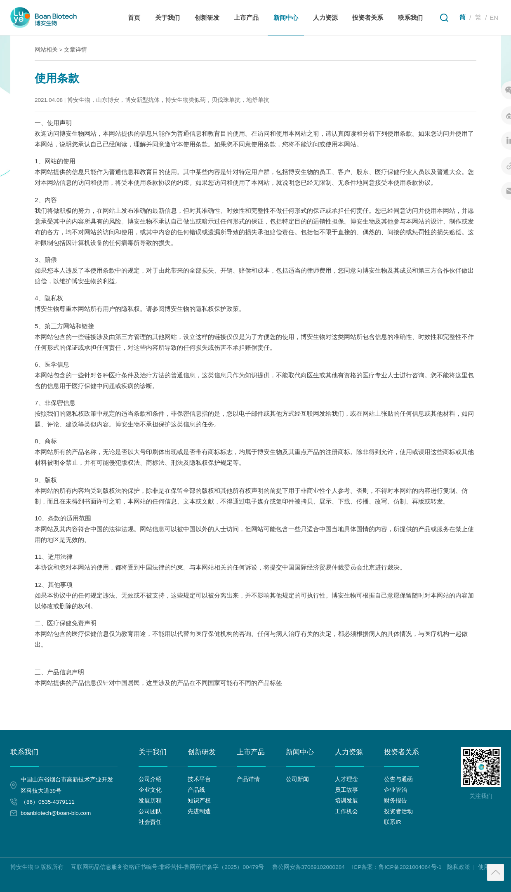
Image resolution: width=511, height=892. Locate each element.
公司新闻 (297, 779)
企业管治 (395, 790)
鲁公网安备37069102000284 (308, 866)
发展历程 (150, 801)
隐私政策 (458, 867)
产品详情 (248, 779)
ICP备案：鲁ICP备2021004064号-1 (397, 867)
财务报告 (395, 801)
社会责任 (150, 822)
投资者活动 (398, 811)
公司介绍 (150, 779)
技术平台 (199, 779)
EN (494, 17)
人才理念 (346, 779)
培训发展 (346, 801)
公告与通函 (398, 779)
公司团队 (150, 811)
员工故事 (346, 790)
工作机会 (346, 811)
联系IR (392, 822)
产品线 (196, 790)
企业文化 (150, 790)
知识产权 (199, 801)
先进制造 (199, 811)
